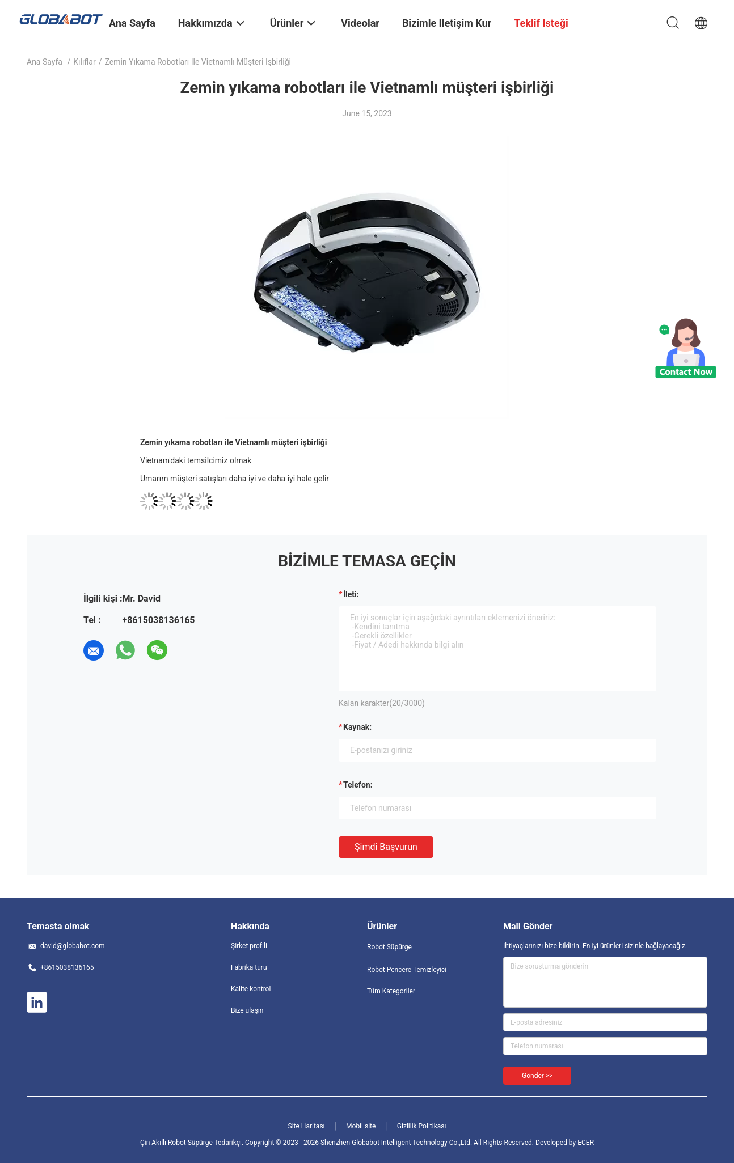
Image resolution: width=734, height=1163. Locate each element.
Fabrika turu (249, 967)
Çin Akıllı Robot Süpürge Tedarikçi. (192, 1143)
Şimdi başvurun (386, 846)
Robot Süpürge (389, 947)
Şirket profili (249, 946)
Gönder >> (537, 1076)
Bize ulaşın (247, 1010)
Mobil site (361, 1126)
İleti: (351, 594)
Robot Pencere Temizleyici (406, 970)
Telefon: (358, 784)
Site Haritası (306, 1126)
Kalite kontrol (251, 989)
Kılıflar (84, 61)
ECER (585, 1143)
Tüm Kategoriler (391, 991)
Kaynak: (357, 726)
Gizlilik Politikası (421, 1126)
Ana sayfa (44, 61)
